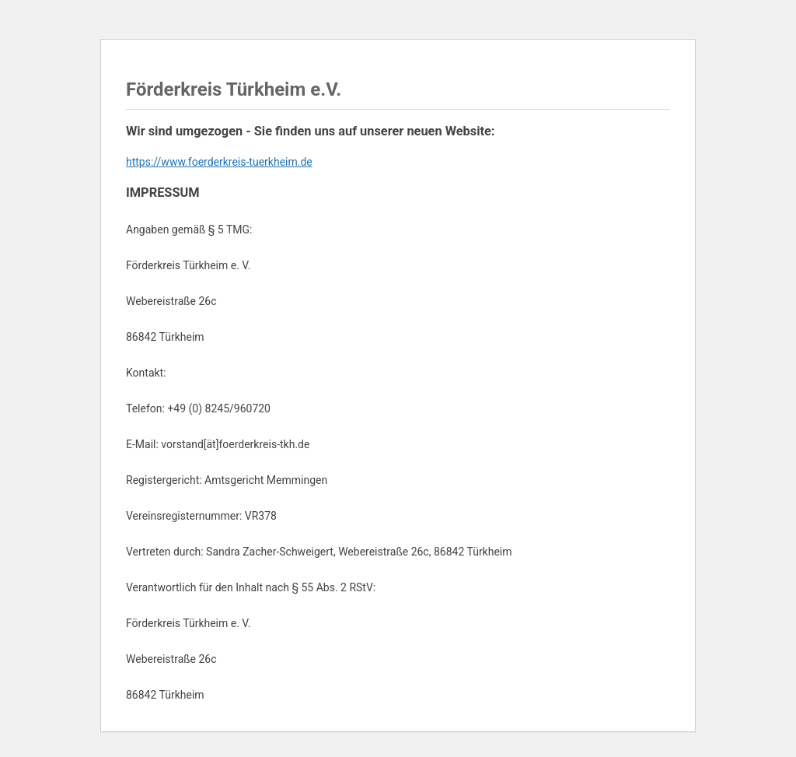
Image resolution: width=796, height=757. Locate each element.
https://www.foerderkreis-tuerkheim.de (219, 162)
